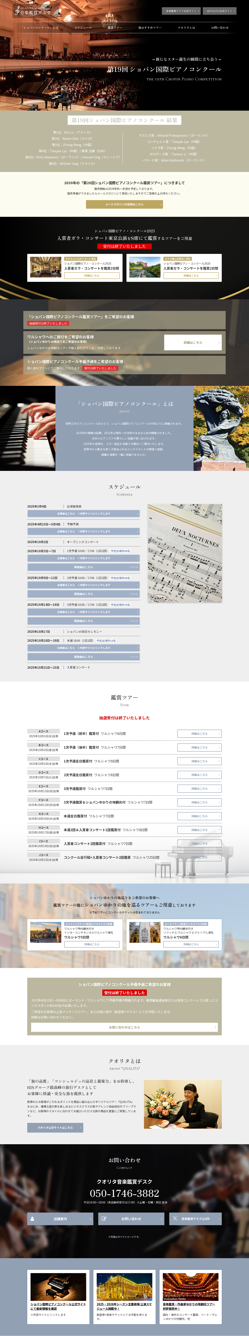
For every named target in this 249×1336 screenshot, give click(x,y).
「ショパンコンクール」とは (39, 27)
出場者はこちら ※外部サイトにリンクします (83, 513)
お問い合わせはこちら (124, 1027)
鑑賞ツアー (115, 27)
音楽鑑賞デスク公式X (195, 1219)
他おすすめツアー (150, 27)
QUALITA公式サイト (219, 10)
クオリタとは (186, 27)
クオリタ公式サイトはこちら (55, 1127)
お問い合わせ (220, 27)
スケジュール (83, 27)
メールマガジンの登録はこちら (124, 204)
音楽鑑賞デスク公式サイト (181, 10)
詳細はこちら (92, 275)
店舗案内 (60, 1218)
